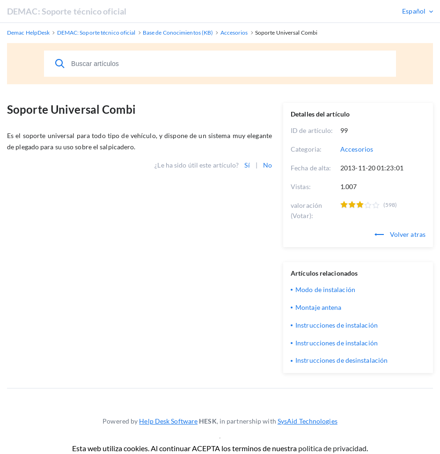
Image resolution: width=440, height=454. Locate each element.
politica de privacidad (332, 448)
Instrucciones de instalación (336, 325)
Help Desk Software (168, 421)
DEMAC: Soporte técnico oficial (66, 11)
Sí (246, 165)
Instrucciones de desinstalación (341, 360)
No (267, 165)
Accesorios (356, 149)
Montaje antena (318, 307)
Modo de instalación (325, 289)
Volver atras (399, 234)
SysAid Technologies (307, 421)
